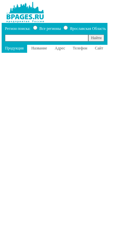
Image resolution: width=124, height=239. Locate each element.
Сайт (99, 48)
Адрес (60, 48)
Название (39, 48)
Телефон (80, 48)
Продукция (14, 48)
